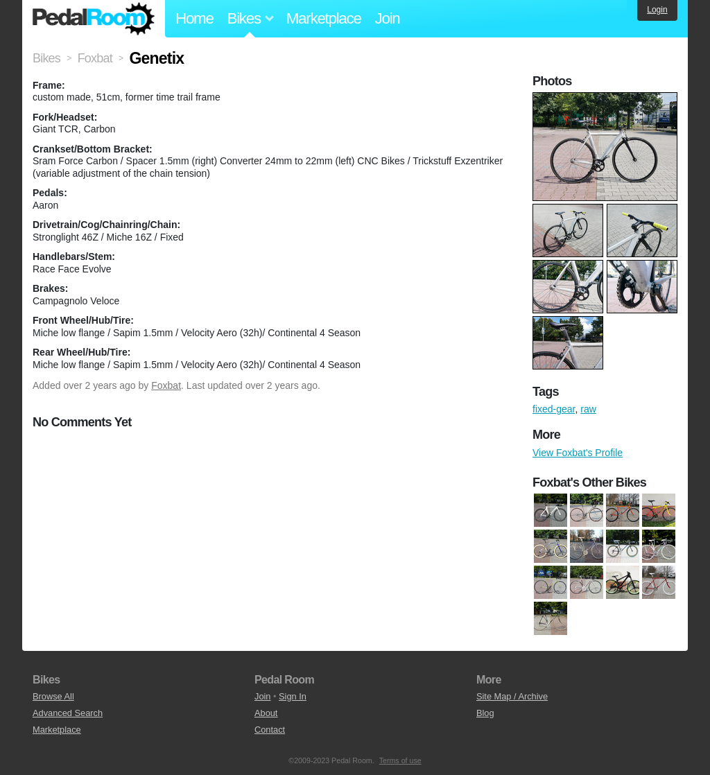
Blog (485, 713)
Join (387, 18)
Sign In (292, 696)
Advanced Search (68, 713)
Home (194, 18)
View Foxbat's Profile (577, 452)
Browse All (53, 696)
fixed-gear (553, 409)
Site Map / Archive (512, 696)
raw (588, 409)
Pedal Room (94, 18)
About (265, 713)
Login (657, 10)
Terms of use (400, 760)
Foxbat (166, 385)
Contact (269, 729)
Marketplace (323, 18)
